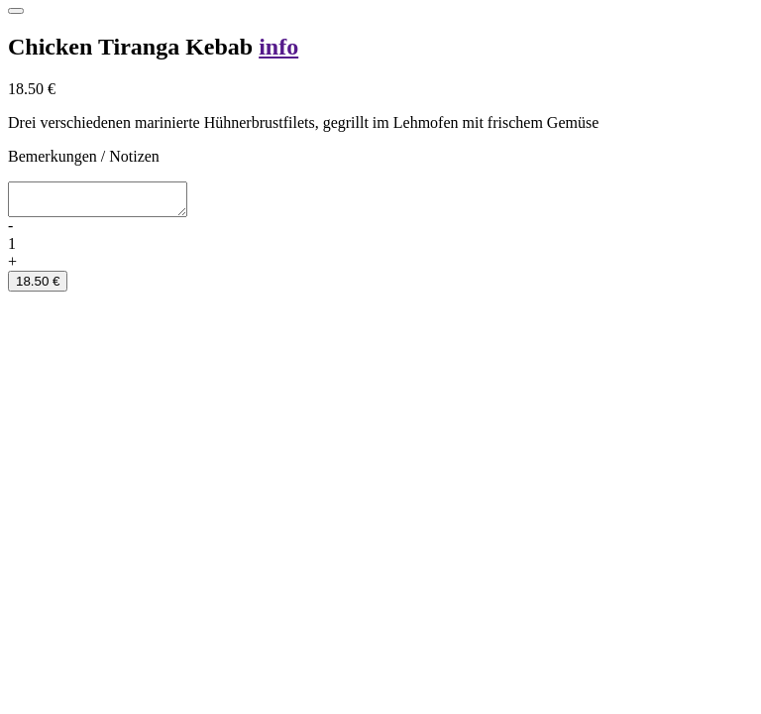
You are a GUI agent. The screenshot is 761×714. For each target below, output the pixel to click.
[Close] (16, 11)
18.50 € (37, 287)
